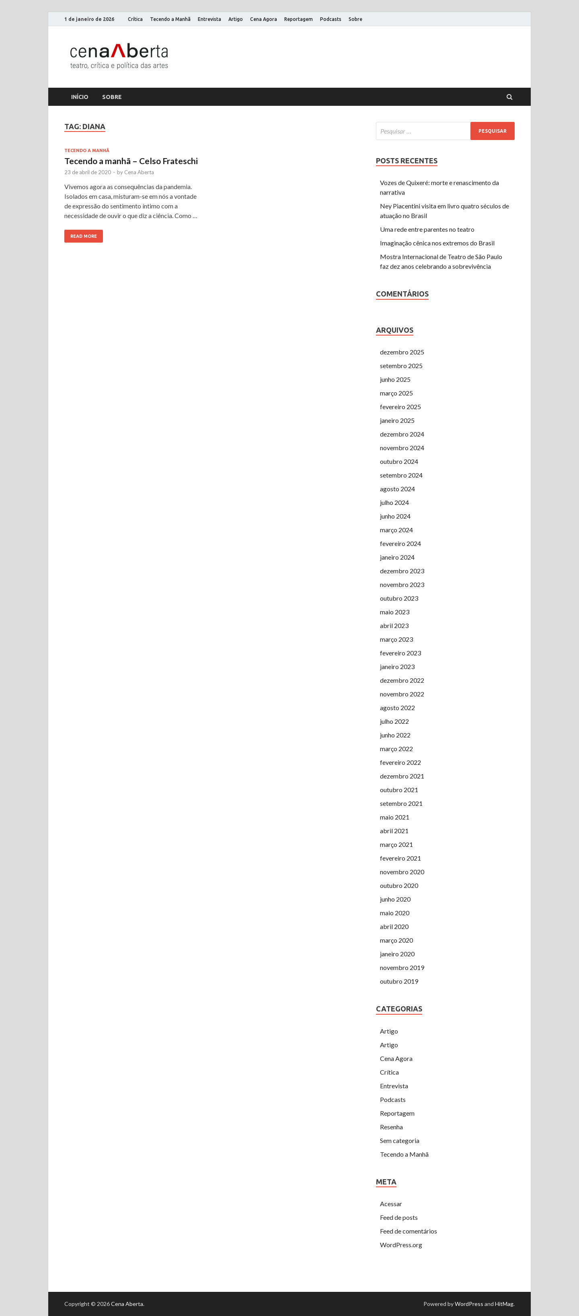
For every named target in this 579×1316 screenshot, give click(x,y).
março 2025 (396, 393)
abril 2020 (394, 926)
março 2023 (396, 639)
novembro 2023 (402, 584)
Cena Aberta (139, 172)
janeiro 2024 (397, 557)
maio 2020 (394, 912)
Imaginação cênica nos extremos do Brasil (437, 243)
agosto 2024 (397, 488)
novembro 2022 (402, 694)
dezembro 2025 (402, 352)
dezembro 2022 (402, 680)
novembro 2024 (402, 447)
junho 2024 (395, 516)
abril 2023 (394, 625)
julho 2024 (394, 502)
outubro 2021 (399, 789)
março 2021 (396, 844)
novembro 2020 (402, 871)
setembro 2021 (401, 803)
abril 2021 (394, 830)
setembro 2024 (401, 475)
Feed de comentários (408, 1231)
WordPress (469, 1303)
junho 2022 (395, 735)
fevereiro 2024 (400, 543)
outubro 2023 (399, 598)
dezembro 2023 (402, 571)
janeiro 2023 (397, 666)
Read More (83, 236)
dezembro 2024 (402, 434)
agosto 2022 (397, 707)
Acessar (391, 1203)
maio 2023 (394, 612)
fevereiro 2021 (400, 858)
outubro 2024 (399, 461)
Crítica (135, 19)
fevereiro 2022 (400, 762)
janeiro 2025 (397, 420)
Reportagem (298, 19)
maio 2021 (394, 817)
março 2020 (396, 940)
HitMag (504, 1303)
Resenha (391, 1127)
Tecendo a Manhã (170, 19)
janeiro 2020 (397, 954)
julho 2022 (394, 721)
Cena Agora (263, 19)
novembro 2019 (402, 967)
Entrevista (209, 19)
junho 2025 (395, 379)
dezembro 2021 (402, 776)
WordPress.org (401, 1244)
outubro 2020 (399, 885)
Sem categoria (399, 1140)
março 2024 (396, 529)
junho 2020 (395, 899)
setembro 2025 (401, 365)
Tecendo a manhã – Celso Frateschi (131, 161)
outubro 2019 (399, 981)
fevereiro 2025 (400, 406)
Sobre (355, 19)
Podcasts (330, 19)
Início (79, 97)
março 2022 (396, 748)
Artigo (235, 19)
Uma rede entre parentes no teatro (427, 229)
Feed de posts (399, 1217)
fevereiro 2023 (400, 653)
